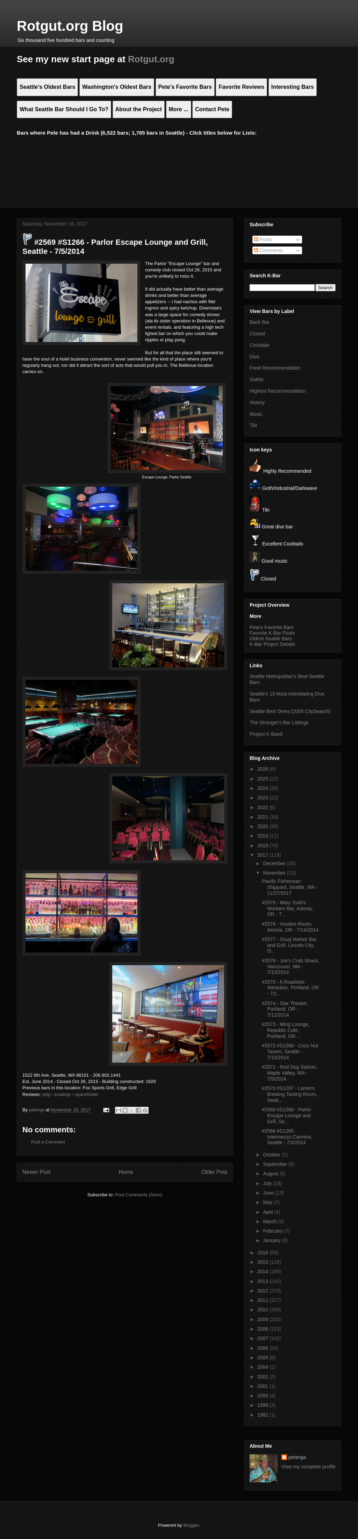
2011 (263, 1300)
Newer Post (36, 1172)
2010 (263, 1309)
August (271, 1173)
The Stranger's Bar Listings (279, 722)
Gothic (257, 379)
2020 (263, 826)
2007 (263, 1338)
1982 (263, 1415)
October (272, 1154)
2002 (263, 1377)
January (272, 1240)
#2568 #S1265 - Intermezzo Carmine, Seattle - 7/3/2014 (287, 1137)
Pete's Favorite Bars (272, 627)
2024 (263, 788)
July (268, 1183)
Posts (263, 239)
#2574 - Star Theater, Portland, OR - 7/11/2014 (285, 1009)
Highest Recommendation (278, 391)
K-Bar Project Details (272, 644)
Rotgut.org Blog (70, 26)
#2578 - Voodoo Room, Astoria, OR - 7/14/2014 (290, 927)
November (275, 873)
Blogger (191, 1525)
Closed (257, 333)
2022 (263, 807)
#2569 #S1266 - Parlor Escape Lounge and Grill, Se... (286, 1115)
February (273, 1231)
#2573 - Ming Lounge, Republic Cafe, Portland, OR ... (285, 1030)
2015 (263, 1262)
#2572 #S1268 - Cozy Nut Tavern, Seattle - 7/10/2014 (290, 1051)
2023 (263, 797)
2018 (263, 845)
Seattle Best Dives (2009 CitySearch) (290, 711)
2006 (263, 1348)
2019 (263, 836)
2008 (263, 1329)
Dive (254, 356)
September (275, 1164)
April (268, 1212)
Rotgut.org (151, 59)
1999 (263, 1405)
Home (126, 1172)
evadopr (63, 1094)
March (270, 1221)
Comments (268, 250)
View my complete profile (308, 1466)
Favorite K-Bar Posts (272, 633)
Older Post (214, 1172)
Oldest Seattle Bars (271, 638)
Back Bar (260, 322)
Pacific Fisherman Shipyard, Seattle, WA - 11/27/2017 (289, 887)
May (268, 1202)
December (275, 863)
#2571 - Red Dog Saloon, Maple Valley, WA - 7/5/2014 (289, 1073)
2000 (263, 1395)
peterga (297, 1457)
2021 (263, 817)
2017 (263, 855)
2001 (263, 1386)
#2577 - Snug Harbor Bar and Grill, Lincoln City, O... (289, 945)
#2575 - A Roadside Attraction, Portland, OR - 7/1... (290, 988)
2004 (263, 1367)
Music (256, 414)
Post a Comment (48, 1142)
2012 (263, 1291)
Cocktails (260, 345)
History (257, 402)
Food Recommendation (275, 368)
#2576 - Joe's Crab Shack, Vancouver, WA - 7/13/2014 (291, 966)
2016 (263, 1252)
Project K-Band (266, 734)
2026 (263, 769)
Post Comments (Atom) (138, 1194)
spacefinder (86, 1094)
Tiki (253, 425)
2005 (263, 1357)
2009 (263, 1319)
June (269, 1193)
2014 (263, 1271)
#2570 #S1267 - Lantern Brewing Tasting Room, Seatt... (289, 1094)
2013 (263, 1281)
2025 (263, 779)
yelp (46, 1094)
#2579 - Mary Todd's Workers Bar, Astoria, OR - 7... (287, 908)
